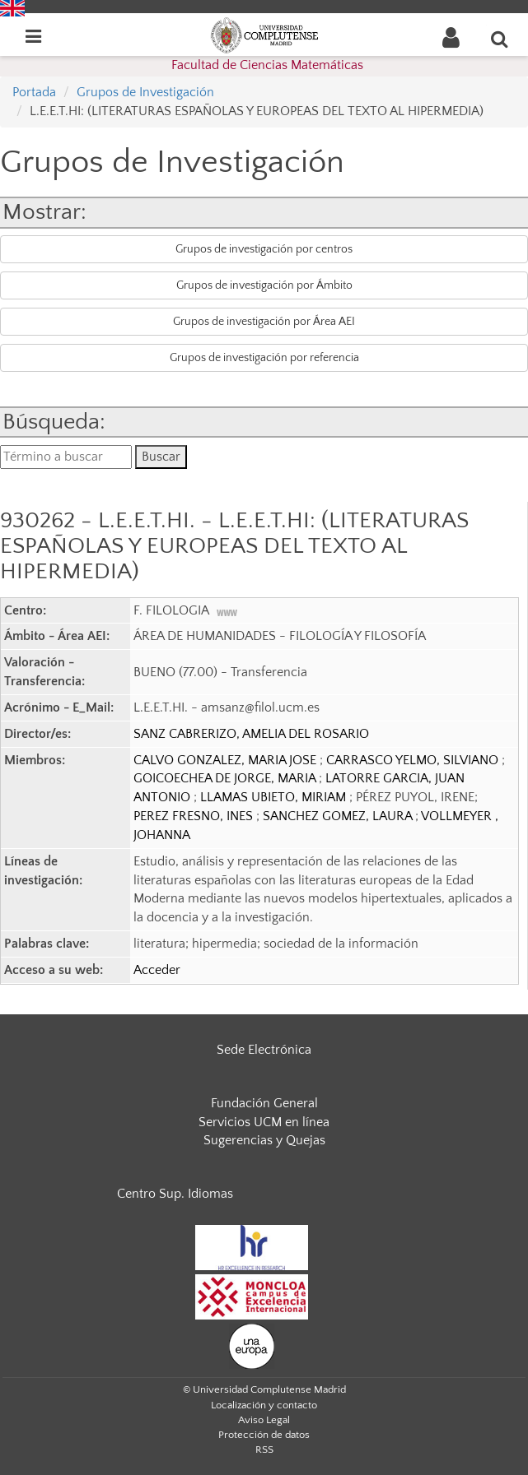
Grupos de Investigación (145, 92)
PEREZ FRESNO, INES (194, 816)
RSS (264, 1449)
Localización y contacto (264, 1405)
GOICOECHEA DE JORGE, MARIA (226, 778)
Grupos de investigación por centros (264, 249)
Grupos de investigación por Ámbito (264, 285)
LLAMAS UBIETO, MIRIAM (274, 797)
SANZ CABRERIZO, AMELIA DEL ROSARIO (251, 733)
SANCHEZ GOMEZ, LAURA (339, 816)
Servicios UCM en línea (264, 1122)
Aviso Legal (264, 1420)
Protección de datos (264, 1434)
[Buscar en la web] (500, 38)
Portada (34, 92)
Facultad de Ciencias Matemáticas (267, 65)
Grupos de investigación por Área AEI (264, 321)
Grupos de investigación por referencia (264, 357)
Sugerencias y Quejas (264, 1140)
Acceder (156, 969)
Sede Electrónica (264, 1049)
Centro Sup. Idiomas (175, 1193)
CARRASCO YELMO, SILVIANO (414, 760)
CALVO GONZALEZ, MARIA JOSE (226, 760)
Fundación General (264, 1103)
